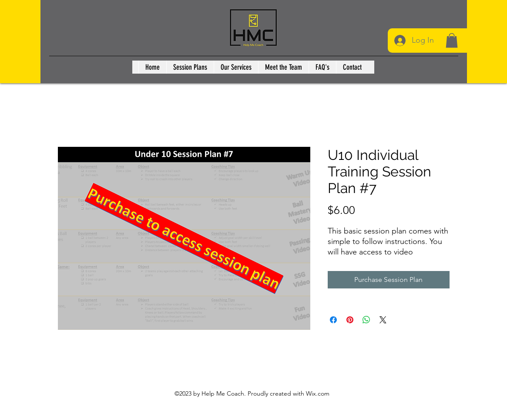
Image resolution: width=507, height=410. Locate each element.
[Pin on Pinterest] (350, 320)
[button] (452, 40)
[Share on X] (383, 320)
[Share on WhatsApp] (366, 320)
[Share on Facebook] (333, 320)
